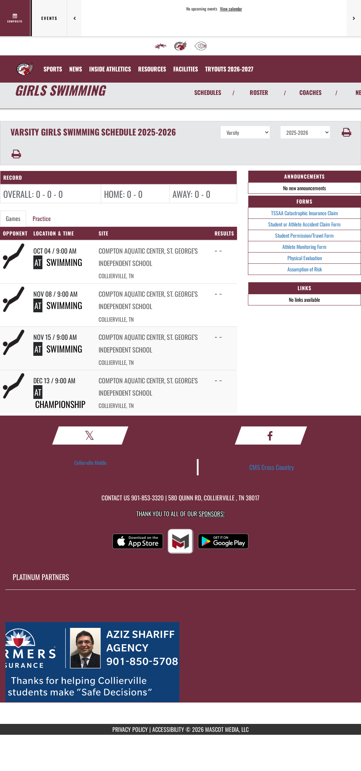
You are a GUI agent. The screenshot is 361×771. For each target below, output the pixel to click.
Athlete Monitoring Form (304, 246)
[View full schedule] (15, 18)
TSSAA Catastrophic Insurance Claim (304, 213)
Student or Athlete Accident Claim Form (304, 224)
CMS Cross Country (271, 467)
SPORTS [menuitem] (52, 68)
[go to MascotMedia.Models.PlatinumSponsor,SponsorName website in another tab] (180, 662)
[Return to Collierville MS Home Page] (25, 64)
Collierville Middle (90, 462)
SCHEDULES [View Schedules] (207, 92)
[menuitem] (160, 46)
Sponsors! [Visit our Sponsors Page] (211, 513)
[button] (345, 132)
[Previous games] (74, 18)
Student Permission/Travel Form (304, 235)
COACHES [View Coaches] (310, 92)
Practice (42, 218)
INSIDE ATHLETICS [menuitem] (110, 68)
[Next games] (354, 18)
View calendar (231, 9)
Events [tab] (49, 18)
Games (13, 218)
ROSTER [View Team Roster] (259, 92)
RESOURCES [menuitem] (152, 68)
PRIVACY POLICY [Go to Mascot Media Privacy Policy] (130, 729)
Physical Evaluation (304, 258)
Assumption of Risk (304, 269)
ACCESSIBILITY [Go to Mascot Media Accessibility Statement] (168, 729)
